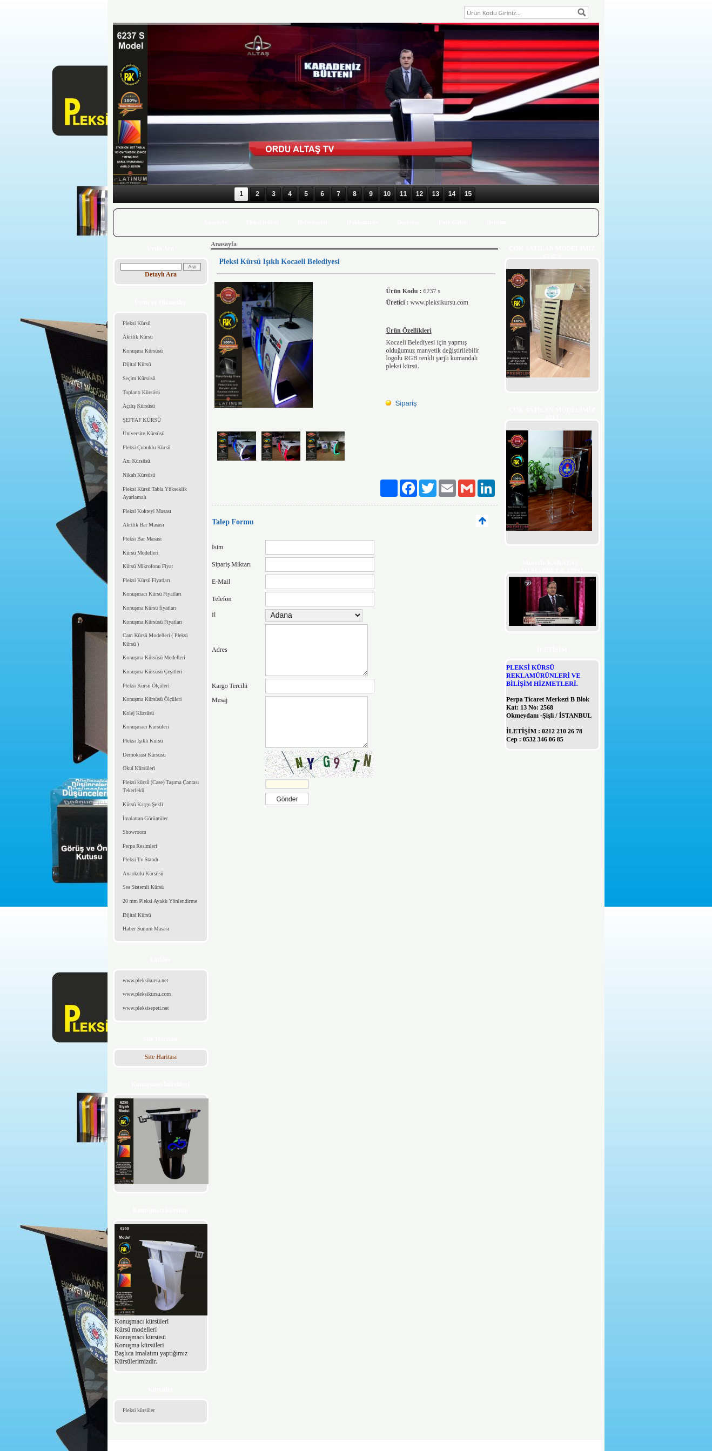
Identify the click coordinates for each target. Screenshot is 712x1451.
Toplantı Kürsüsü (141, 392)
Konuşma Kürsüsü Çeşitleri (153, 671)
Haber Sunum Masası (146, 929)
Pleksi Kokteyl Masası (147, 511)
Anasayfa (215, 222)
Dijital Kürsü (137, 364)
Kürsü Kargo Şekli (143, 804)
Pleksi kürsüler (139, 1410)
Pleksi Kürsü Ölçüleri (146, 686)
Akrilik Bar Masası (143, 525)
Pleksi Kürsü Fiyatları (146, 580)
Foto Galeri (453, 222)
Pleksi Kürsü (262, 222)
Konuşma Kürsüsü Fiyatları (153, 622)
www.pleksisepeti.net (146, 1008)
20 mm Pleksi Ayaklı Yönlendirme (160, 901)
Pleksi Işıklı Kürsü (143, 741)
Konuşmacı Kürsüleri (146, 727)
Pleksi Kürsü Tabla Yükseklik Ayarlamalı (155, 493)
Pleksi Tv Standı (140, 859)
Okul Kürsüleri (139, 768)
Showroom (134, 832)
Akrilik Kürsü (138, 337)
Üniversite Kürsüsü (144, 433)
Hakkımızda (362, 222)
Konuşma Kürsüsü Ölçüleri (152, 699)
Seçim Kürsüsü (139, 378)
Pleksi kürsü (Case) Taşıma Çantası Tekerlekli (161, 786)
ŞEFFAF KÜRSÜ (142, 420)
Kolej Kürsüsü (138, 713)
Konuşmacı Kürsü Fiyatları (152, 594)
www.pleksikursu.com (147, 994)
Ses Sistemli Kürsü (143, 887)
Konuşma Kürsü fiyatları (149, 608)
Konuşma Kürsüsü (143, 351)
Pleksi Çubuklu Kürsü (146, 447)
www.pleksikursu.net (145, 980)
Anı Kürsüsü (136, 461)
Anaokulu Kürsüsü (143, 873)
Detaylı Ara (161, 274)
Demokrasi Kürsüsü (144, 755)
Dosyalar (408, 222)
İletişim (496, 222)
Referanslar (313, 222)
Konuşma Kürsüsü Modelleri (154, 657)
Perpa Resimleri (140, 846)
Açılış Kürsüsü (139, 406)
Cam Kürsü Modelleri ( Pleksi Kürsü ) (155, 639)
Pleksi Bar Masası (142, 539)
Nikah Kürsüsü (139, 475)
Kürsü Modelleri (140, 553)
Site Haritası (161, 1057)
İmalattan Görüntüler (145, 818)
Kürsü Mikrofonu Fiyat (148, 566)
